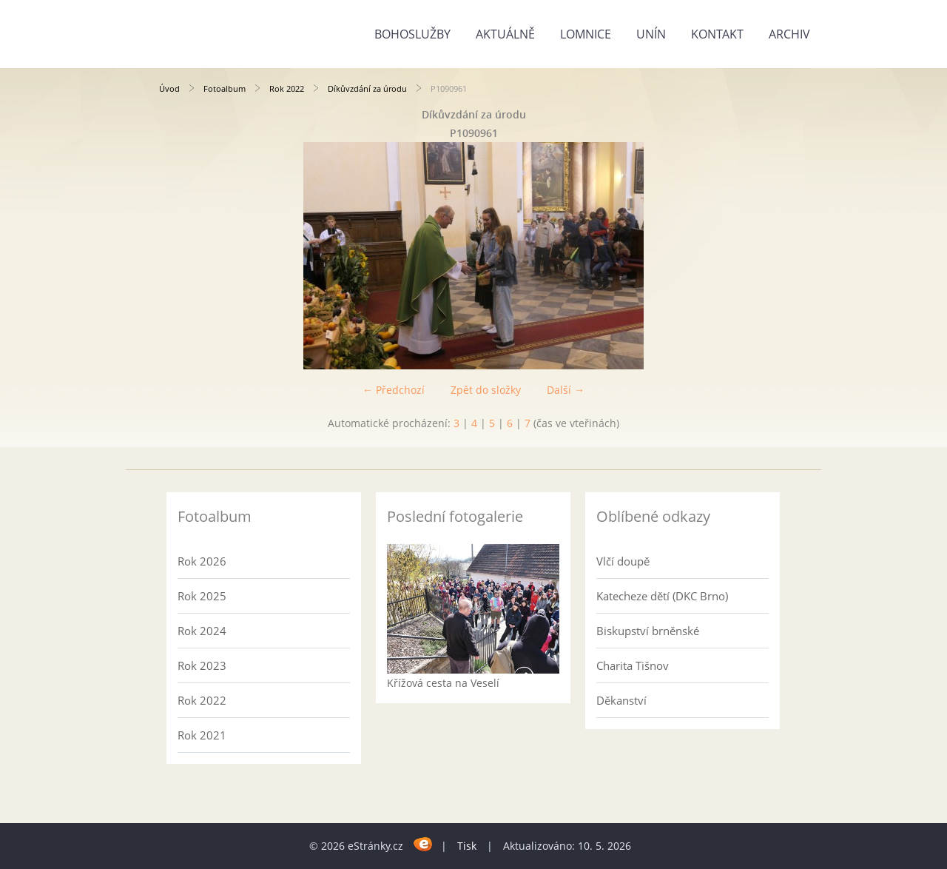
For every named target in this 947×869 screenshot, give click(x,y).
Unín (651, 34)
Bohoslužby (412, 34)
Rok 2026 (202, 561)
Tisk (466, 846)
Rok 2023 (202, 665)
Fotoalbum (224, 88)
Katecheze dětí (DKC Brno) (662, 595)
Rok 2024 (202, 630)
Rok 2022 (286, 88)
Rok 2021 (202, 735)
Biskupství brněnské (647, 630)
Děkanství (621, 700)
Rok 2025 (202, 595)
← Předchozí (394, 390)
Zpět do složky (486, 390)
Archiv (789, 34)
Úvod (169, 88)
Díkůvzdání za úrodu (367, 88)
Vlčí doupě (623, 561)
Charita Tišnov (632, 665)
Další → (565, 390)
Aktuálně (505, 34)
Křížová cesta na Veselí (443, 683)
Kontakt (717, 34)
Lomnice (585, 34)
